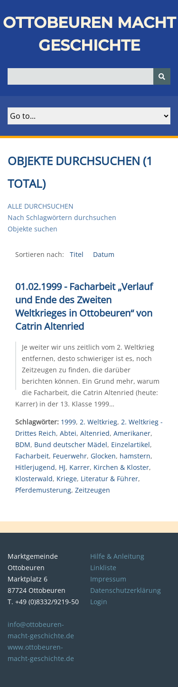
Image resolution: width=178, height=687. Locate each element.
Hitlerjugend (35, 467)
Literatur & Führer (109, 478)
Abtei (68, 433)
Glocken (103, 455)
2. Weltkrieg (98, 421)
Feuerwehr (70, 455)
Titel (77, 254)
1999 (68, 421)
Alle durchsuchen (41, 206)
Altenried (95, 433)
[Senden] (161, 76)
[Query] (89, 76)
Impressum (108, 578)
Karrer (79, 467)
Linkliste (103, 567)
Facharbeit (32, 455)
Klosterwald (34, 478)
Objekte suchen (32, 228)
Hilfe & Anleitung (117, 556)
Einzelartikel (130, 444)
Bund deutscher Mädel (70, 444)
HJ (62, 467)
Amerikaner (131, 433)
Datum (103, 254)
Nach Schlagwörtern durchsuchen (62, 217)
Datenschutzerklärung (125, 590)
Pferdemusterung (43, 489)
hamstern (135, 455)
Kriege (66, 478)
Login (98, 601)
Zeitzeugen (92, 489)
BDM (22, 444)
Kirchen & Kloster (121, 467)
